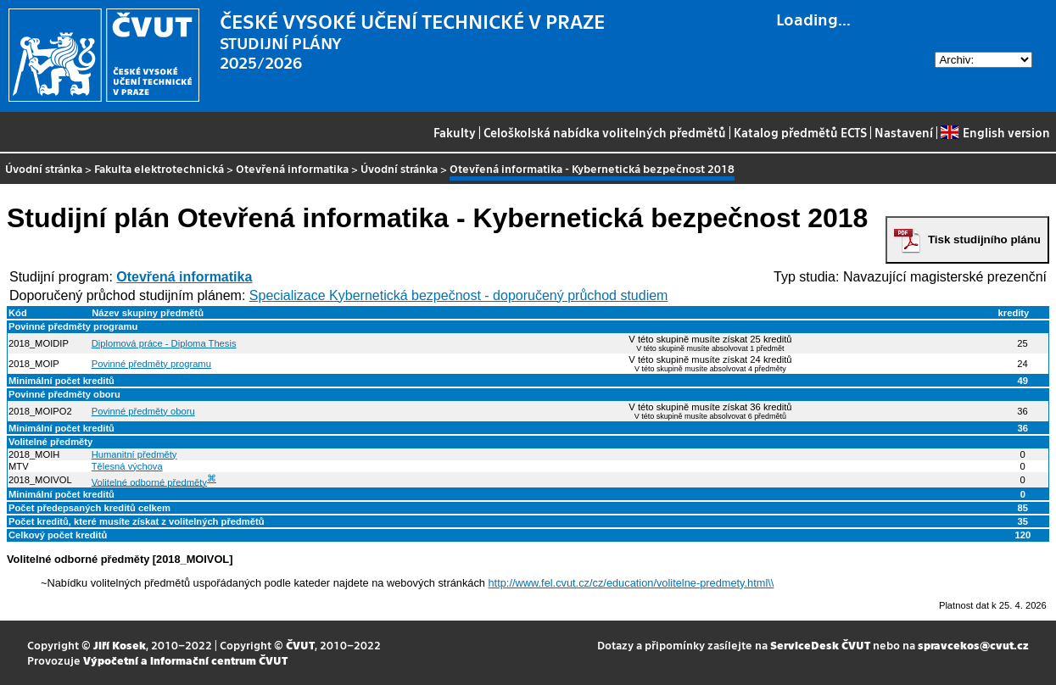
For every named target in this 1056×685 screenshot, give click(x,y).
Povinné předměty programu (151, 364)
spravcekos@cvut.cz (973, 644)
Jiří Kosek (119, 644)
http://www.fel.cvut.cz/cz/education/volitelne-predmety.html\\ (631, 582)
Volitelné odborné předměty (149, 481)
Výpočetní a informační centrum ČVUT (185, 660)
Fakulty (454, 132)
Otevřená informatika (292, 168)
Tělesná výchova (127, 466)
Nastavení (903, 132)
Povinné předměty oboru (143, 411)
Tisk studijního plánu (984, 239)
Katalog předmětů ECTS (800, 132)
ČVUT (300, 644)
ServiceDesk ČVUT (820, 644)
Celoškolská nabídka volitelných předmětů (604, 132)
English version (995, 132)
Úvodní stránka (43, 168)
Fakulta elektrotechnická (159, 168)
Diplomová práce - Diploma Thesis (164, 343)
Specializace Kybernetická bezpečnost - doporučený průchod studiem (458, 295)
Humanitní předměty (134, 454)
